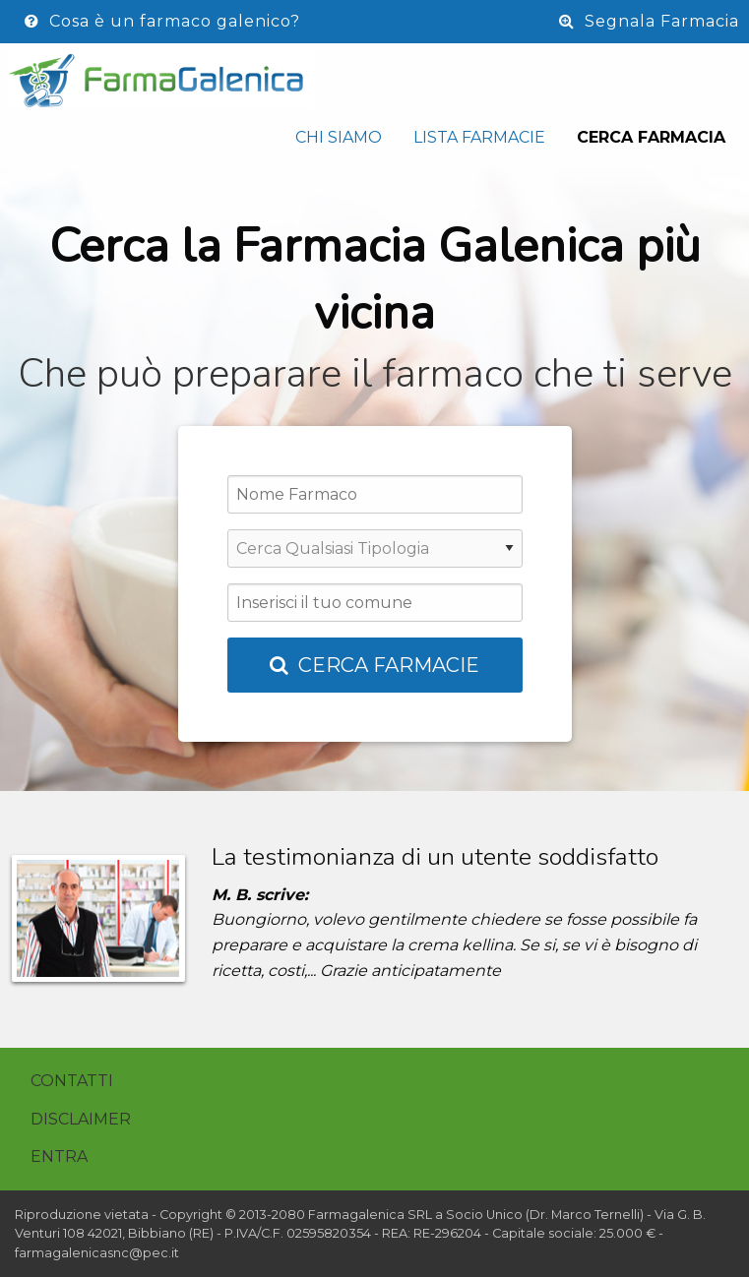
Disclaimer (81, 1119)
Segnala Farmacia (649, 21)
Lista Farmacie (479, 137)
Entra (59, 1156)
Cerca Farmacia (651, 137)
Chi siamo (338, 137)
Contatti (72, 1080)
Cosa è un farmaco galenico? (162, 21)
